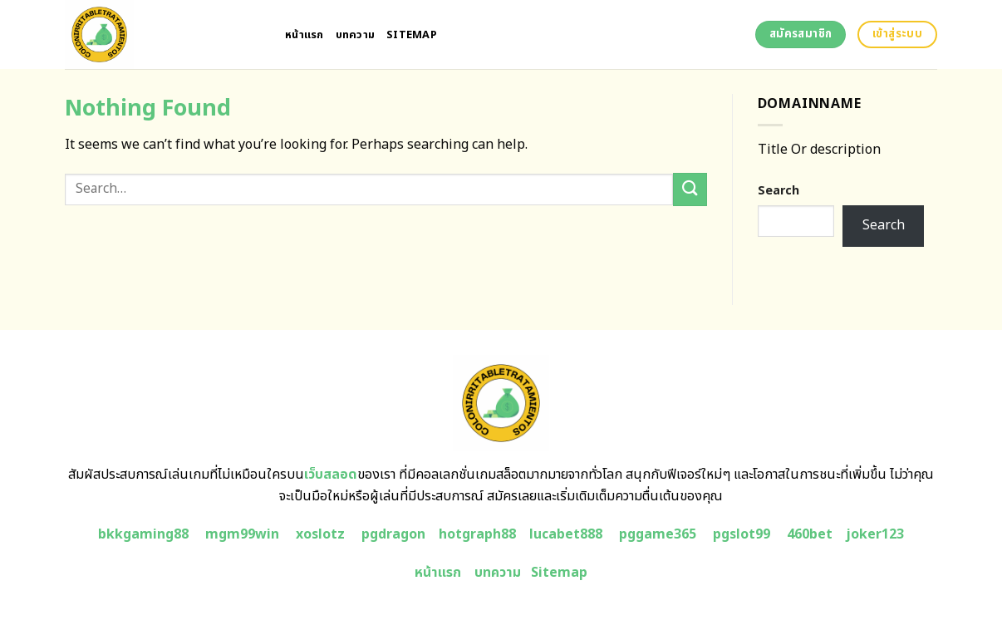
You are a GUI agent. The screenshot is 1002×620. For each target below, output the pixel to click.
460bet (810, 534)
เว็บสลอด (330, 475)
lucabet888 (565, 534)
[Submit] (689, 189)
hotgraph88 (477, 534)
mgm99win (242, 534)
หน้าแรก (304, 35)
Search (778, 190)
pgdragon (393, 534)
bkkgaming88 (143, 534)
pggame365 (657, 534)
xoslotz (320, 534)
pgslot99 (741, 534)
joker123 (875, 534)
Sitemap (411, 35)
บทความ (356, 35)
